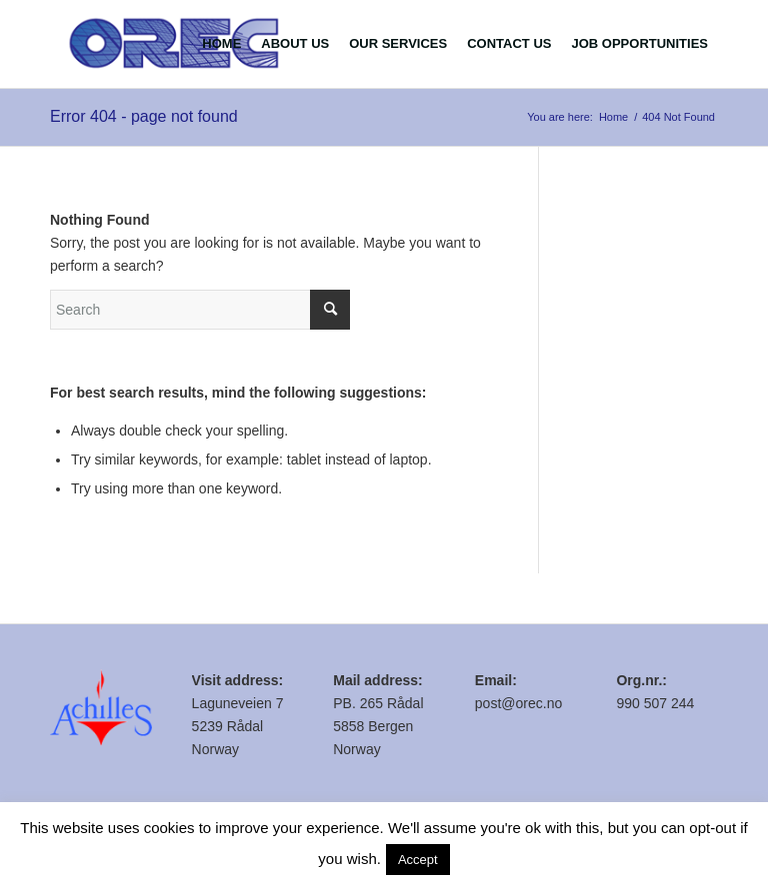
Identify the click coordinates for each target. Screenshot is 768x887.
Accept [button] (418, 859)
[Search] (200, 310)
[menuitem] (221, 44)
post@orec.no (518, 703)
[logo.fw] (174, 44)
